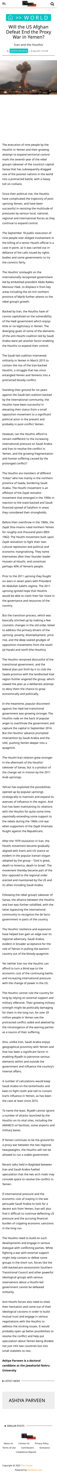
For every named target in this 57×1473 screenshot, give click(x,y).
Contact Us (24, 1443)
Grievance (45, 1447)
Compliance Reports (26, 1451)
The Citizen (26, 1465)
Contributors (27, 1447)
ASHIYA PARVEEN (27, 1400)
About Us (8, 1443)
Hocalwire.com (34, 1469)
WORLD (36, 17)
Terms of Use (9, 1447)
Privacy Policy (41, 1443)
